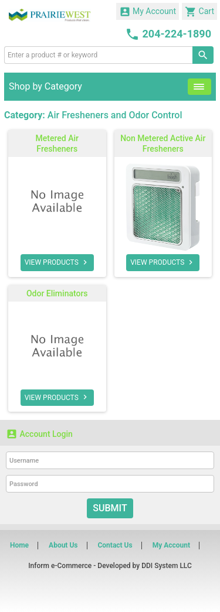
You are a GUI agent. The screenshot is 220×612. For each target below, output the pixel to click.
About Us (63, 545)
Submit (110, 508)
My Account (148, 12)
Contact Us (114, 545)
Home (19, 545)
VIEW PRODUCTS (57, 262)
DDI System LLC (166, 566)
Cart (199, 12)
